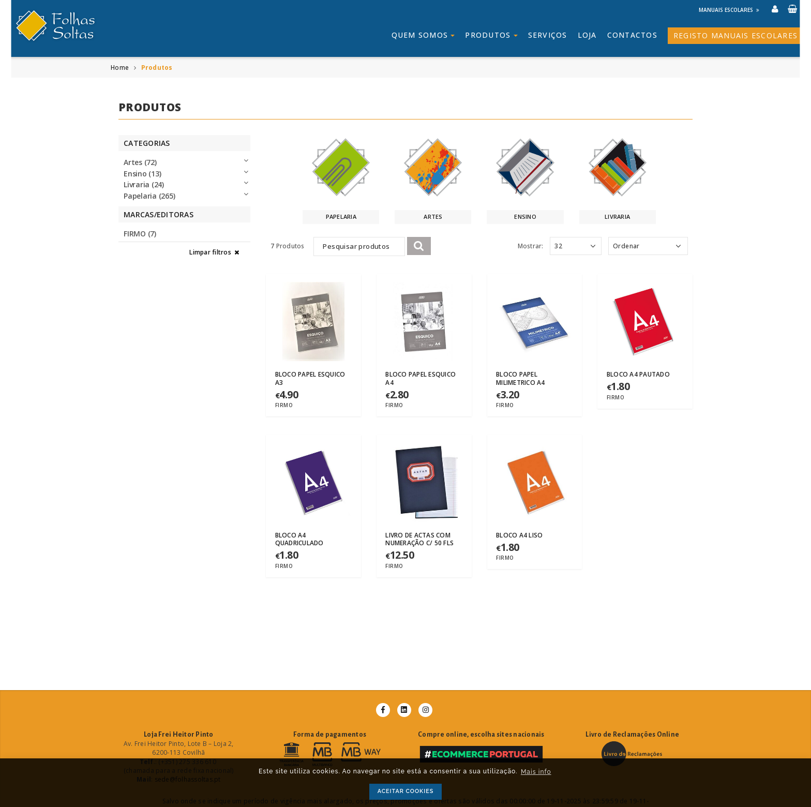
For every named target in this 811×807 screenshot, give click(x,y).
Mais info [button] (536, 771)
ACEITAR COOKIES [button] (406, 791)
